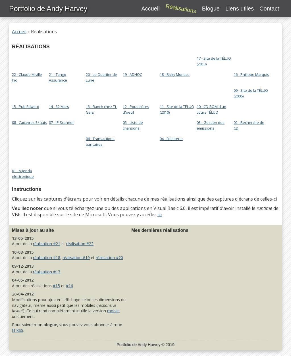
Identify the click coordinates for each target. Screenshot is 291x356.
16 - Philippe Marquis (251, 60)
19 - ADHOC (138, 60)
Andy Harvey (149, 344)
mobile (113, 310)
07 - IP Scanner (61, 122)
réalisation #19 (76, 257)
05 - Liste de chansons (133, 125)
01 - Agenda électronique (27, 156)
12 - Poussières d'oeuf (138, 92)
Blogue (211, 8)
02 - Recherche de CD (249, 125)
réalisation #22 (79, 243)
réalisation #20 (109, 257)
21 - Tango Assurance (64, 60)
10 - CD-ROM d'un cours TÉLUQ (212, 92)
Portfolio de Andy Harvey (48, 9)
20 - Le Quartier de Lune (101, 60)
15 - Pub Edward (27, 92)
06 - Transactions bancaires (101, 124)
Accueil (150, 8)
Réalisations (181, 8)
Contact (269, 8)
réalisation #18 (46, 257)
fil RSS (17, 330)
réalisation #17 (46, 271)
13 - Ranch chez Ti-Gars (101, 92)
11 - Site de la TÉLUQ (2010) (177, 92)
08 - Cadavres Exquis (29, 122)
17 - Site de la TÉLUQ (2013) (214, 61)
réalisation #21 (46, 243)
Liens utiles (239, 8)
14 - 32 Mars (64, 92)
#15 (56, 285)
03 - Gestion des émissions (211, 125)
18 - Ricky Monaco (175, 60)
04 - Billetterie (175, 124)
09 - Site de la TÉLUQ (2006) (251, 93)
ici (159, 214)
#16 (69, 285)
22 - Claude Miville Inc (27, 60)
